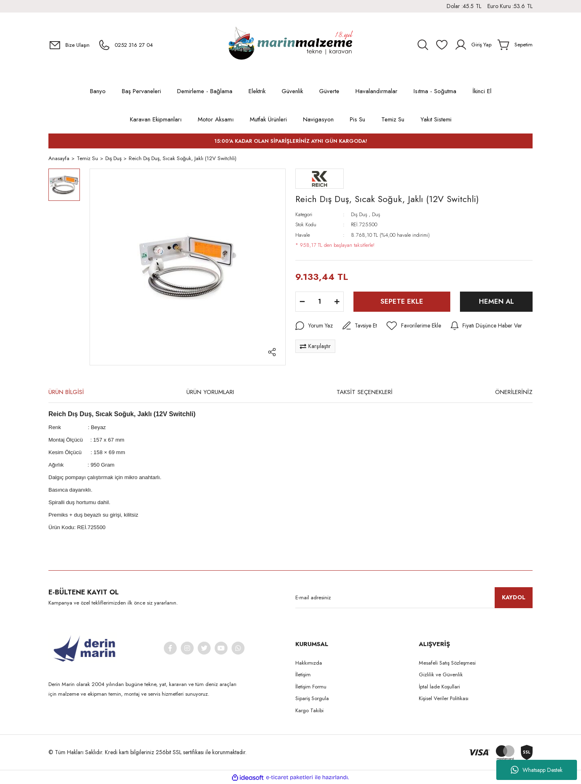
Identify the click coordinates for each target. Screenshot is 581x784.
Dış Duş (359, 215)
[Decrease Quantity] (302, 302)
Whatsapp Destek (536, 769)
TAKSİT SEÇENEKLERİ (364, 392)
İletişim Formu (310, 687)
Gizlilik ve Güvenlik (441, 675)
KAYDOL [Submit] (513, 598)
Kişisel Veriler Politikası (443, 699)
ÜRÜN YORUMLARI (210, 392)
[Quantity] (319, 302)
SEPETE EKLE (401, 302)
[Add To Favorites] (414, 326)
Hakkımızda (308, 663)
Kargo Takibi (309, 711)
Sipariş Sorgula (312, 699)
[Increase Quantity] (336, 302)
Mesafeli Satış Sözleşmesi (447, 663)
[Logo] (290, 45)
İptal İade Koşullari (439, 687)
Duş (376, 215)
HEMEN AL (496, 302)
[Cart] (515, 45)
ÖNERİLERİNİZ (514, 392)
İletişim (303, 675)
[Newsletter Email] (414, 598)
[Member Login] (472, 45)
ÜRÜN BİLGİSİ (66, 392)
